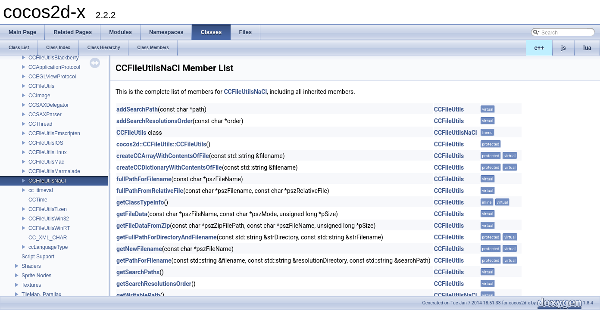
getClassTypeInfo (140, 202)
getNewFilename (139, 248)
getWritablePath (138, 295)
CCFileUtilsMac (46, 162)
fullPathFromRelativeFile (149, 190)
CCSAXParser (45, 115)
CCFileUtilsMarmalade (54, 171)
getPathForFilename (144, 260)
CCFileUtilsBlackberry (53, 58)
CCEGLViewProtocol (52, 77)
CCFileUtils (41, 86)
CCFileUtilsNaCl (47, 181)
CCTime (37, 200)
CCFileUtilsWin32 (48, 219)
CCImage (39, 96)
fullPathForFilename (144, 179)
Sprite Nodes (36, 276)
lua (587, 47)
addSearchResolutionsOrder (154, 121)
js (563, 47)
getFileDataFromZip (143, 225)
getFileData (131, 214)
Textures (31, 285)
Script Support (38, 257)
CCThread (40, 124)
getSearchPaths (137, 272)
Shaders (31, 266)
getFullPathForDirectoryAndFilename (166, 237)
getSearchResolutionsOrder (153, 283)
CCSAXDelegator (48, 105)
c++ (539, 47)
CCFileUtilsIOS (45, 143)
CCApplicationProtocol (54, 67)
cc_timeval (40, 190)
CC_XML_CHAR (47, 238)
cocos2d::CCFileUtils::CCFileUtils (161, 144)
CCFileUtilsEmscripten (54, 133)
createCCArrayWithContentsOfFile (162, 155)
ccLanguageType (48, 247)
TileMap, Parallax (41, 294)
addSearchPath (137, 109)
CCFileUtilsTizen (47, 209)
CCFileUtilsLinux (47, 152)
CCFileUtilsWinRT (49, 228)
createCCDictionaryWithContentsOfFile (169, 167)
